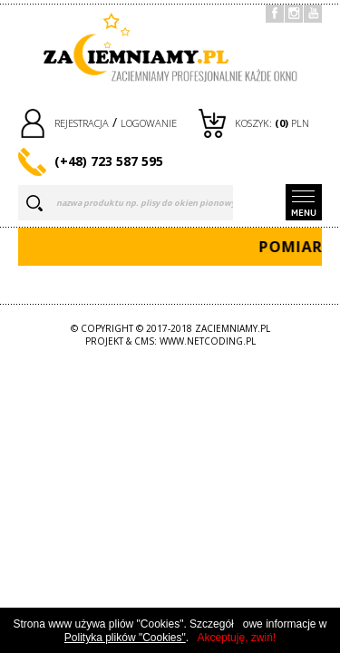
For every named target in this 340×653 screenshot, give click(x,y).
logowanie (149, 123)
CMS (144, 341)
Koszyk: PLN (272, 123)
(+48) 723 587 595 (108, 161)
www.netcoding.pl (208, 341)
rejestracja (81, 123)
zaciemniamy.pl (232, 328)
